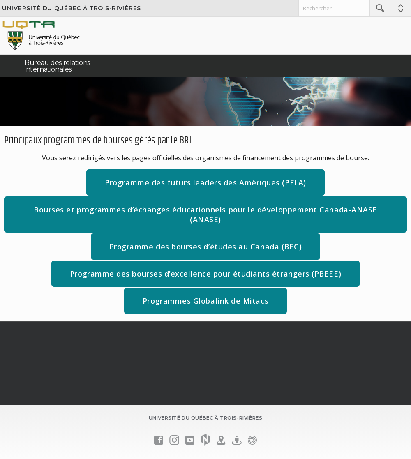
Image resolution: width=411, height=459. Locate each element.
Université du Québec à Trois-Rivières (71, 8)
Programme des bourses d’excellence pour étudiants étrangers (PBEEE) (205, 274)
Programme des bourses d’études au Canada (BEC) (215, 250)
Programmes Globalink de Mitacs (215, 304)
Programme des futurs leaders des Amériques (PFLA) (214, 186)
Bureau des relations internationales (57, 66)
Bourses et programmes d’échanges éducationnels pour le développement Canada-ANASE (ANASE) (205, 219)
